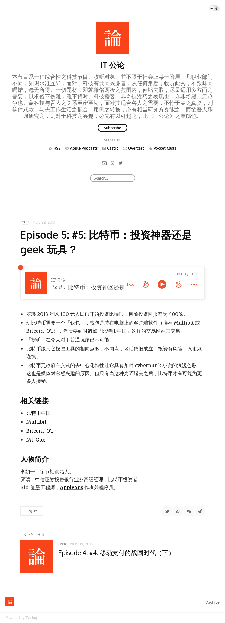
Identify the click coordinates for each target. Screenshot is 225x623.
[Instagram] (112, 162)
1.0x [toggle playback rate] (130, 284)
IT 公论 (112, 65)
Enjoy (32, 511)
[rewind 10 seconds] (146, 284)
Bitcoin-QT (39, 431)
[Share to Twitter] (167, 511)
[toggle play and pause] (162, 284)
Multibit (36, 422)
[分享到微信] (189, 511)
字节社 (47, 471)
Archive (213, 602)
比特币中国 (38, 413)
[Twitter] (120, 162)
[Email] (104, 162)
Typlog (31, 618)
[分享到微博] (178, 511)
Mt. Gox (35, 440)
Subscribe (112, 127)
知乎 (35, 487)
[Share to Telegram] (200, 511)
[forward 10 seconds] (179, 284)
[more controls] (194, 284)
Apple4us (71, 487)
